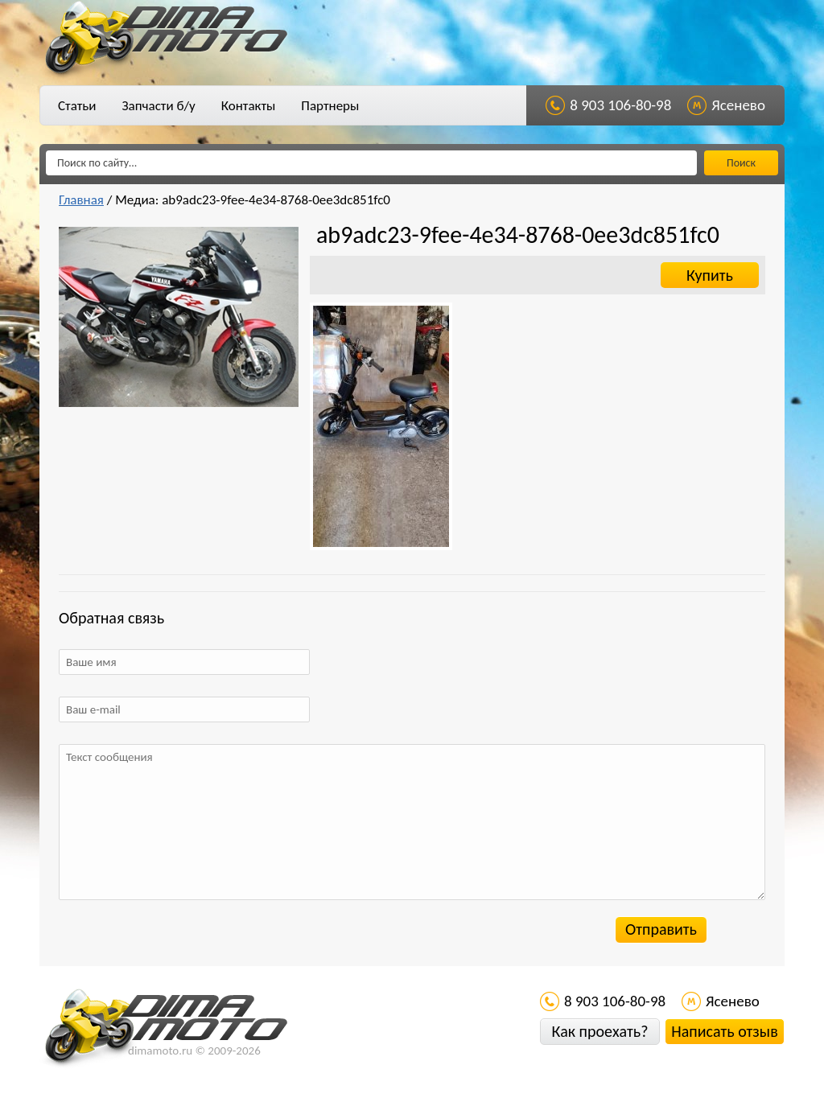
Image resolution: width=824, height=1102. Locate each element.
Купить (709, 275)
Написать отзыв (724, 1031)
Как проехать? (599, 1031)
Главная (81, 199)
